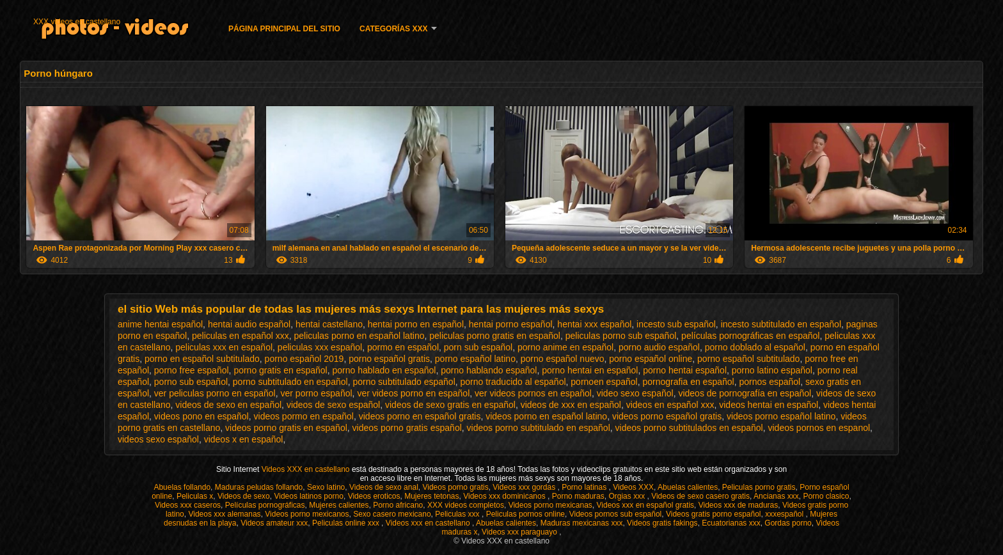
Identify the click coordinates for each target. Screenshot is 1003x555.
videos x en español (243, 439)
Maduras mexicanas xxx (582, 523)
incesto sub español (676, 324)
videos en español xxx (670, 405)
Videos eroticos (374, 496)
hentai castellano (329, 324)
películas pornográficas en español (750, 336)
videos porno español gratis (667, 416)
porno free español (191, 370)
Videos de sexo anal (383, 487)
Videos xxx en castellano (429, 523)
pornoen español (604, 382)
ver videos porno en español (413, 393)
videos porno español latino (781, 416)
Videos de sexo (243, 496)
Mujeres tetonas (431, 496)
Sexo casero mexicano (391, 514)
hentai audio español (249, 324)
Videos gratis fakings (662, 523)
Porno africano (398, 505)
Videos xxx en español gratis (646, 505)
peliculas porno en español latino (359, 336)
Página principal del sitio (284, 28)
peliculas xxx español (320, 347)
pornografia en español (688, 382)
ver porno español (316, 393)
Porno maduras (578, 496)
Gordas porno (787, 523)
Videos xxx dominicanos (505, 496)
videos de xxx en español (571, 405)
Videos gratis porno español (713, 514)
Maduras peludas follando (259, 487)
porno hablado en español (384, 370)
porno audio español (659, 347)
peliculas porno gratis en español (494, 336)
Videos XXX (633, 487)
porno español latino (475, 359)
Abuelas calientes (688, 487)
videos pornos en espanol (819, 428)
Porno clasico (826, 496)
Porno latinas (585, 487)
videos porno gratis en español (286, 428)
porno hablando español (489, 370)
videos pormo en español (304, 416)
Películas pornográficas (265, 505)
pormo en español (403, 347)
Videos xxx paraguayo (520, 532)
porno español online (650, 359)
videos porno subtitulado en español (538, 428)
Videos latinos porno (309, 496)
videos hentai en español (768, 405)
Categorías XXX (393, 28)
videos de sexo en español (228, 405)
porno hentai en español (590, 370)
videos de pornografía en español (744, 393)
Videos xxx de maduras (738, 505)
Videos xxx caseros (188, 505)
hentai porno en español (416, 324)
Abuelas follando (182, 487)
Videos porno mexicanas (550, 505)
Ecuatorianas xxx (731, 523)
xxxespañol (785, 514)
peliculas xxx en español (223, 347)
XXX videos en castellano (76, 21)
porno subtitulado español (403, 382)
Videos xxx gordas (525, 487)
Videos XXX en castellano (307, 469)
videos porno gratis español (407, 428)
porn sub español (478, 347)
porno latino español (772, 370)
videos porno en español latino (546, 416)
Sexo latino (326, 487)
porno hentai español (685, 370)
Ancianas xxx (776, 496)
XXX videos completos (465, 505)
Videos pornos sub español (615, 514)
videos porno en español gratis (420, 416)
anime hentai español (160, 324)
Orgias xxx (627, 496)
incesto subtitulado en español (781, 324)
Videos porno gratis (455, 487)
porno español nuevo (562, 359)
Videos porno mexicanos (307, 514)
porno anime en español (565, 347)
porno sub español (191, 382)
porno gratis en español (280, 370)
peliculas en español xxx (240, 336)
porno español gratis (389, 359)
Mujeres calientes (338, 505)
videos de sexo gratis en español (450, 405)
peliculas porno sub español (621, 336)
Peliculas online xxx (346, 523)
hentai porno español (511, 324)
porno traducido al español (513, 382)
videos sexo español (158, 439)
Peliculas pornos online (525, 514)
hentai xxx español (594, 324)
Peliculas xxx (458, 514)
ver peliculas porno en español (215, 393)
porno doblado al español (755, 347)
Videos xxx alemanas (224, 514)
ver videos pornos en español (533, 393)
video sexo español (635, 393)
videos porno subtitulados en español (689, 428)
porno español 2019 (304, 359)
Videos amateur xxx (274, 523)
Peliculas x (195, 496)
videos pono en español (201, 416)
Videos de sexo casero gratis (700, 496)
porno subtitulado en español (290, 382)
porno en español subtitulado (202, 359)
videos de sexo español (333, 405)
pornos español (769, 382)
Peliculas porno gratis (759, 487)
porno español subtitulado (748, 359)
